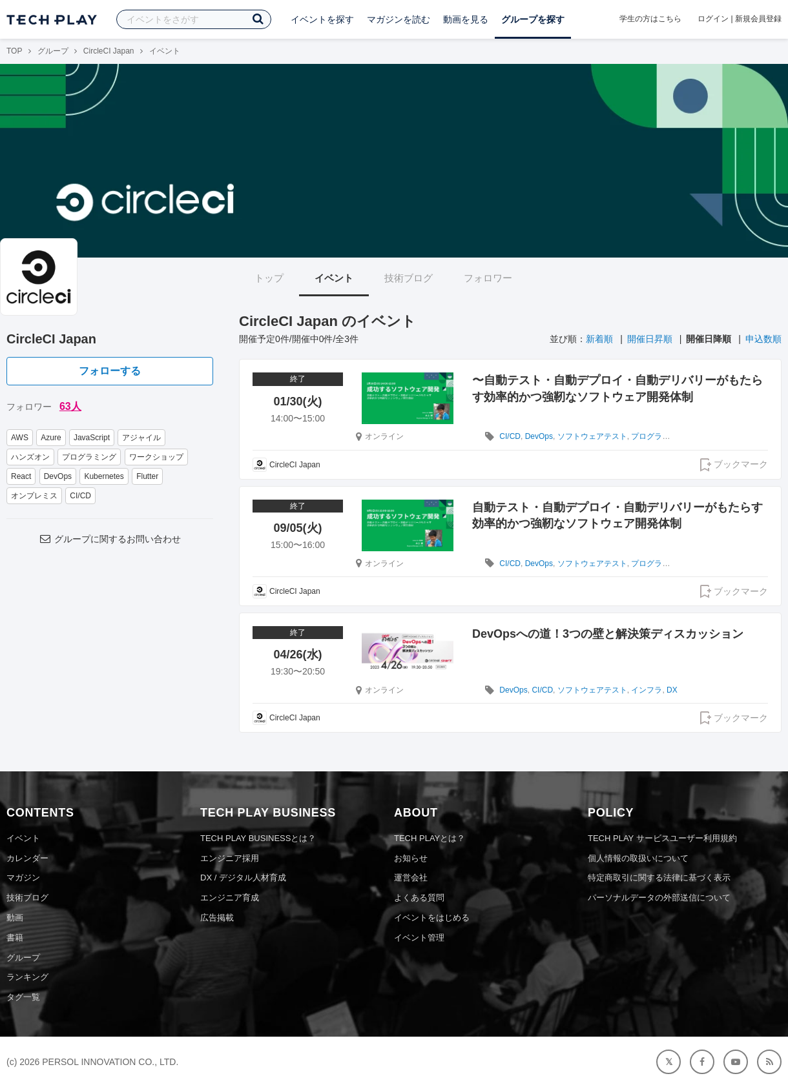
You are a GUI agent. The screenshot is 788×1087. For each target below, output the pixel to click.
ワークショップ (156, 457)
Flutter (147, 476)
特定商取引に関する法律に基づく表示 (659, 877)
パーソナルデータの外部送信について (659, 897)
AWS (19, 437)
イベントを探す (322, 19)
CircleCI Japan (108, 51)
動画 (14, 917)
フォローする (110, 370)
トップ (269, 277)
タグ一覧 (23, 997)
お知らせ (411, 858)
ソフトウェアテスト (592, 436)
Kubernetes (103, 476)
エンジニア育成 (229, 897)
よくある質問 (419, 897)
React (21, 476)
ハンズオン (30, 457)
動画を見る (465, 19)
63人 (70, 406)
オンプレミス (34, 495)
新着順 (599, 339)
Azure (51, 437)
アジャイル (141, 437)
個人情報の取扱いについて (638, 858)
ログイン (713, 18)
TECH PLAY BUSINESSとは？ (258, 838)
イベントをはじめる (432, 917)
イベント (334, 277)
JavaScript (92, 437)
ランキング (27, 977)
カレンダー (27, 858)
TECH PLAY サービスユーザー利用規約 (662, 838)
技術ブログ (408, 277)
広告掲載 (217, 917)
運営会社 (411, 877)
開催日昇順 (649, 339)
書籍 (14, 937)
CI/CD (80, 495)
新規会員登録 (758, 18)
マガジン (23, 877)
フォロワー (488, 277)
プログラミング (89, 457)
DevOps (58, 476)
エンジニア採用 (229, 858)
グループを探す (533, 19)
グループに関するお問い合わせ (110, 539)
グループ (52, 51)
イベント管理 (419, 937)
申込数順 (763, 339)
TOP (14, 51)
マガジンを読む (398, 19)
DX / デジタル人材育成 (243, 877)
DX (672, 690)
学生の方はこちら (650, 18)
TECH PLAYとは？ (429, 838)
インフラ (646, 690)
